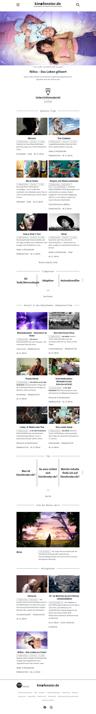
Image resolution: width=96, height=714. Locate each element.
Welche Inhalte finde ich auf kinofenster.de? (70, 472)
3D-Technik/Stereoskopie (26, 280)
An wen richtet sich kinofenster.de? (48, 472)
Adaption (48, 280)
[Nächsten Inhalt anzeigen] (82, 280)
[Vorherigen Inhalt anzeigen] (13, 280)
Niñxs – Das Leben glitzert (48, 71)
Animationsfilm (70, 280)
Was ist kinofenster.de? (26, 473)
